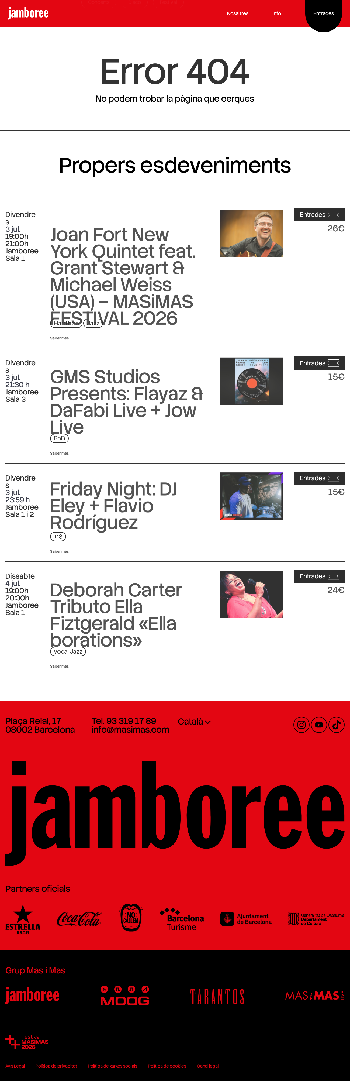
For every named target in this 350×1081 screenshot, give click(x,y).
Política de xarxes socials (112, 1066)
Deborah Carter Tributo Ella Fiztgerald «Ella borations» (116, 656)
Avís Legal (15, 1066)
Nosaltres (240, 13)
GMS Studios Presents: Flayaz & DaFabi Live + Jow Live (127, 443)
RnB (59, 438)
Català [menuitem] (190, 721)
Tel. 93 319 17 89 (124, 721)
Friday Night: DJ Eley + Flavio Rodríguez (113, 536)
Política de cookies (167, 1066)
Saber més (59, 338)
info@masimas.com (130, 729)
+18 (58, 537)
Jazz (93, 323)
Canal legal (208, 1066)
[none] (218, 730)
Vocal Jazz (68, 651)
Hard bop (66, 323)
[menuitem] (218, 721)
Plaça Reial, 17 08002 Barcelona (40, 725)
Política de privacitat (56, 1066)
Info (278, 13)
